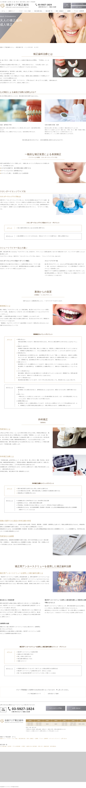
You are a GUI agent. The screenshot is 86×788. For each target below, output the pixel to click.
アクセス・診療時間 (79, 11)
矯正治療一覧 (49, 11)
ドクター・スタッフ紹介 (25, 11)
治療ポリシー (12, 11)
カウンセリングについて (54, 738)
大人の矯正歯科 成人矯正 (5, 746)
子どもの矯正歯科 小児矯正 (19, 746)
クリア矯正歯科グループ (34, 693)
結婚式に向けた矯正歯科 (31, 746)
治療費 (68, 11)
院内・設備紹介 (60, 11)
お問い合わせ (64, 738)
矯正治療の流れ (38, 11)
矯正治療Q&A (53, 746)
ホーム (3, 11)
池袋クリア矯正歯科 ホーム (8, 736)
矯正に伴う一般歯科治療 (43, 746)
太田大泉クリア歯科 (53, 693)
